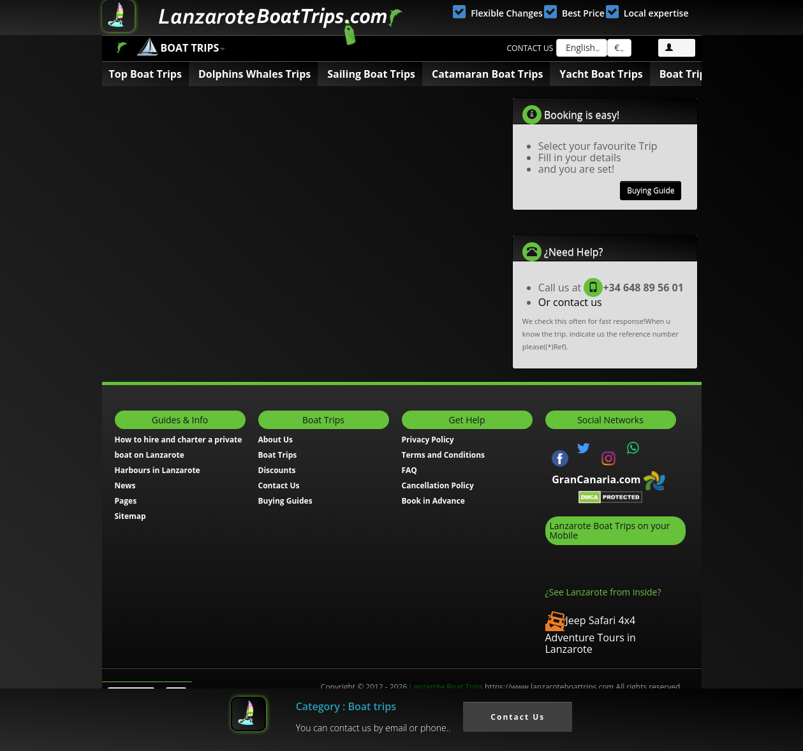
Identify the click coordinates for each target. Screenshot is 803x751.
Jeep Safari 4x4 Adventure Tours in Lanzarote (590, 634)
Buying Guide (650, 190)
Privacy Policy (428, 439)
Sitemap (130, 516)
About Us (275, 439)
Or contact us (570, 302)
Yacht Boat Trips (600, 74)
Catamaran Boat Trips (487, 74)
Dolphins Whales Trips (254, 74)
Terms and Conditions (443, 454)
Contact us (530, 48)
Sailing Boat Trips (371, 74)
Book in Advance (433, 500)
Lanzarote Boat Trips (445, 687)
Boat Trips (121, 47)
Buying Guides (285, 500)
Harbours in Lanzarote (157, 470)
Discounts (277, 470)
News (125, 485)
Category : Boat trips (346, 706)
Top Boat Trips (145, 74)
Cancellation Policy (438, 485)
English (581, 47)
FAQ (409, 470)
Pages (126, 500)
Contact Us (279, 485)
